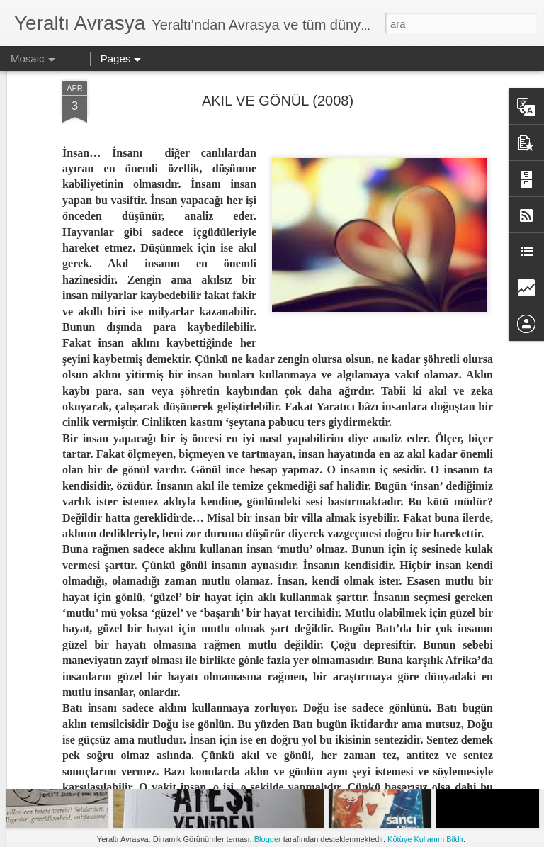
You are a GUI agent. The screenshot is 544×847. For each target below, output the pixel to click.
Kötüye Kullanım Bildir (425, 839)
